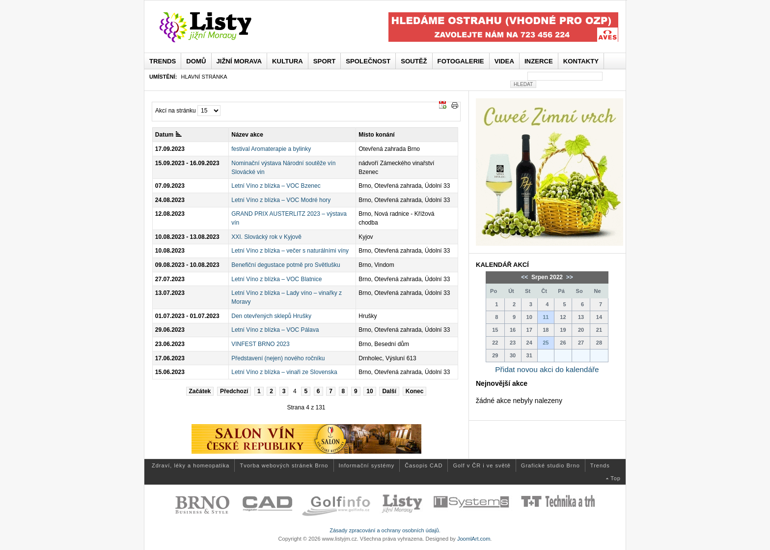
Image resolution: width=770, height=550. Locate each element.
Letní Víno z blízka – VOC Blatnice (276, 279)
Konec (415, 391)
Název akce (247, 134)
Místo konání (376, 134)
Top (615, 478)
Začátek (200, 391)
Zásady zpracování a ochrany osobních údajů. (385, 530)
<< (525, 277)
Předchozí (234, 391)
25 (546, 343)
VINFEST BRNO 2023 (260, 344)
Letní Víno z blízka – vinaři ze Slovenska (284, 372)
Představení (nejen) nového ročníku (278, 358)
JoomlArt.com (473, 539)
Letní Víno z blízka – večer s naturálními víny (290, 250)
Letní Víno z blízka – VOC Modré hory (280, 200)
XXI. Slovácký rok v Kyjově (266, 236)
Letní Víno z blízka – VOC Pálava (275, 329)
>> (568, 277)
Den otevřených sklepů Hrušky (271, 316)
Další (389, 391)
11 (546, 317)
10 (369, 391)
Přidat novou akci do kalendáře (547, 369)
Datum (168, 134)
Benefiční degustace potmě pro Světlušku (285, 264)
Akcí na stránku (175, 110)
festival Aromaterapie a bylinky (271, 148)
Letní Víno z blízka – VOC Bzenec (275, 185)
